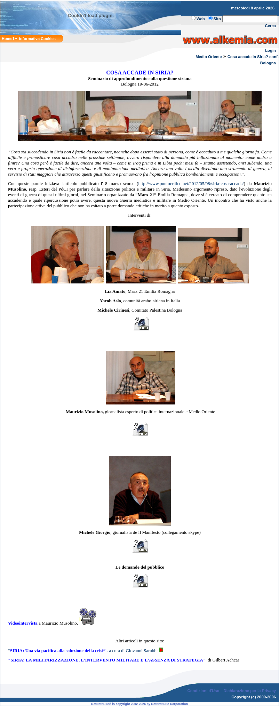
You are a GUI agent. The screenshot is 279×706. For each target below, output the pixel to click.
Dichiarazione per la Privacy (250, 691)
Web (201, 19)
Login (270, 50)
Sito (217, 19)
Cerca (270, 26)
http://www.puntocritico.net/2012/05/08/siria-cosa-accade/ (191, 183)
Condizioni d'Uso (203, 691)
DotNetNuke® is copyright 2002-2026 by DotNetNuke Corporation (139, 704)
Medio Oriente (209, 57)
